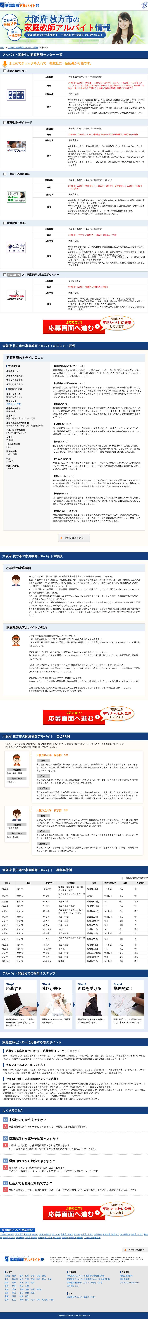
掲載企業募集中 (126, 1276)
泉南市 (65, 1237)
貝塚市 (70, 1234)
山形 (27, 1276)
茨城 (33, 1279)
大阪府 (9, 404)
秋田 (21, 1276)
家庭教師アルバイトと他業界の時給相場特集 (85, 1276)
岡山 (14, 1293)
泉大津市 (56, 1234)
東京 (6, 1279)
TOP (2, 47)
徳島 (21, 1296)
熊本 (27, 1300)
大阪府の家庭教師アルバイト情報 (23, 47)
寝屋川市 (115, 1234)
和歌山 (39, 1289)
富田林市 (107, 1234)
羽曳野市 (20, 1237)
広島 (6, 1293)
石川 (21, 1283)
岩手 (33, 1276)
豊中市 (35, 1234)
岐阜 (21, 1286)
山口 (21, 1293)
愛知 (6, 1286)
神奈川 (15, 1279)
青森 (14, 1276)
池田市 (42, 1234)
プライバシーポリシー (129, 1283)
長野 (14, 1283)
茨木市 (84, 1234)
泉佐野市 (98, 1234)
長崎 (21, 1300)
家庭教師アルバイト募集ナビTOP (81, 1297)
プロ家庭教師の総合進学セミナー (31, 275)
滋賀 (27, 1289)
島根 (27, 1293)
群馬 (38, 1279)
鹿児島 (45, 1300)
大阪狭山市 (89, 1237)
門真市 (28, 1237)
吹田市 (48, 1234)
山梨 (49, 1279)
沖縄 (51, 1300)
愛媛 (6, 1296)
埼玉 (21, 1279)
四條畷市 (72, 1237)
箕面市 (6, 1237)
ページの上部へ (136, 1249)
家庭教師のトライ (15, 70)
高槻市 (64, 1234)
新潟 (6, 1283)
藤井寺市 (48, 1237)
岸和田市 (27, 1234)
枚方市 (17, 404)
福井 (33, 1283)
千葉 (27, 1279)
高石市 (41, 1237)
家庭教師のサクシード (17, 122)
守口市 (77, 1234)
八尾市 (90, 1234)
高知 (27, 1296)
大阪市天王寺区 (7, 1234)
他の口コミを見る (74, 538)
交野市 (80, 1237)
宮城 (38, 1276)
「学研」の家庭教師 (16, 174)
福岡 (6, 1300)
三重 (27, 1286)
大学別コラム (72, 1286)
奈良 (33, 1289)
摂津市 (34, 1237)
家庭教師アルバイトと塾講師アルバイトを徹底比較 (88, 1279)
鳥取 (33, 1293)
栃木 (44, 1279)
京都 (21, 1289)
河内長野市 (125, 1234)
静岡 (14, 1286)
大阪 (6, 1289)
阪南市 (97, 1237)
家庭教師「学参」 (15, 223)
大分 (33, 1300)
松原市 (134, 1234)
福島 (44, 1276)
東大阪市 (57, 1237)
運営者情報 (124, 1279)
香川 (14, 1296)
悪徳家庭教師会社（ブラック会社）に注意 (85, 1283)
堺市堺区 (19, 1234)
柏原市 (12, 1237)
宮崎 (38, 1300)
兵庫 (14, 1289)
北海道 (7, 1276)
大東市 (140, 1234)
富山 (27, 1283)
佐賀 (14, 1300)
